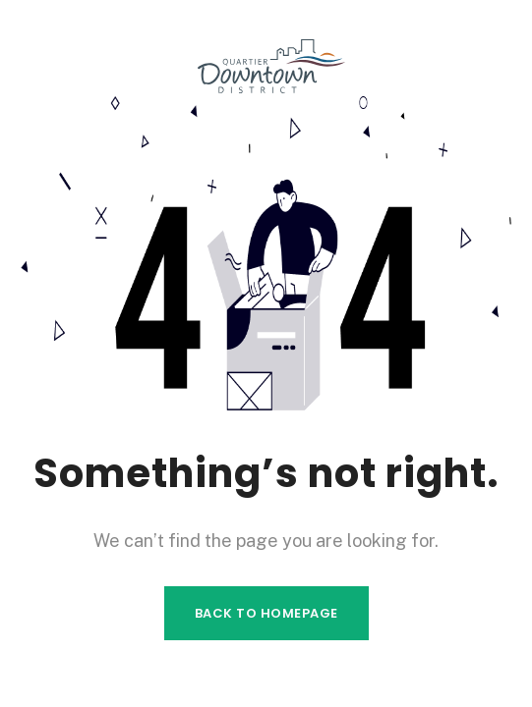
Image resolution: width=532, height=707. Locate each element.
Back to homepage (266, 613)
